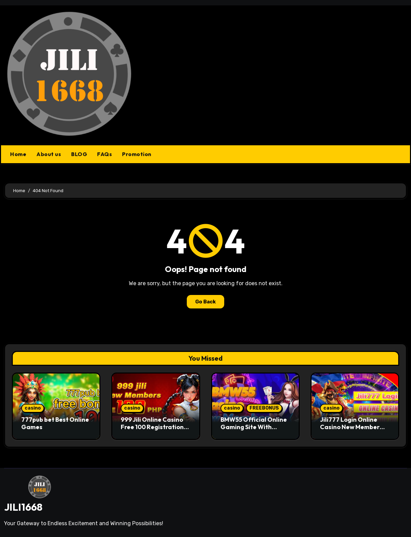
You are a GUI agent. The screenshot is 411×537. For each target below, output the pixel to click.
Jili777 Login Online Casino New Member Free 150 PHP (350, 427)
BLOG (79, 154)
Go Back (205, 302)
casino (33, 408)
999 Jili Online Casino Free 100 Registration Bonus (152, 427)
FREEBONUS (264, 408)
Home (18, 154)
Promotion (136, 154)
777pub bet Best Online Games (55, 423)
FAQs (104, 154)
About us (48, 154)
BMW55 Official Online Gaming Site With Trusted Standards (254, 427)
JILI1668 (23, 507)
